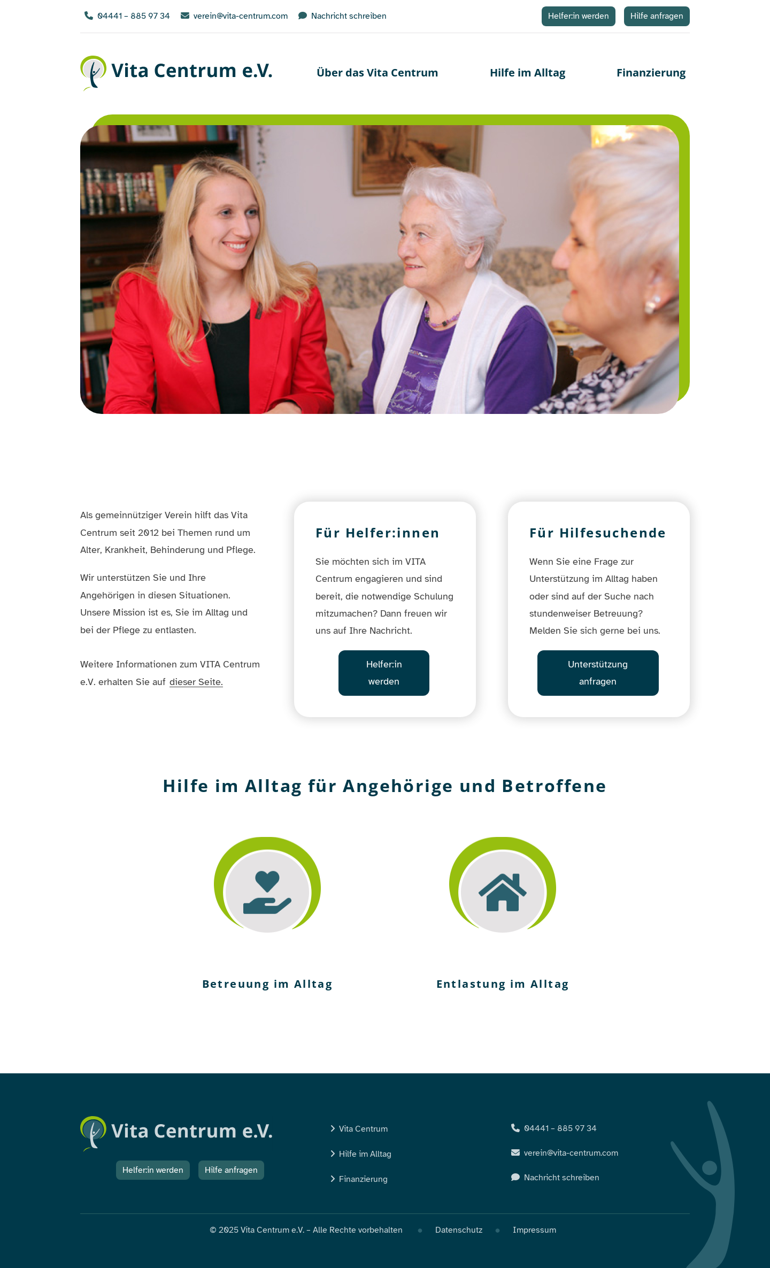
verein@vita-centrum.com (234, 16)
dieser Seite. (196, 682)
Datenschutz (458, 1230)
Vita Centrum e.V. (176, 74)
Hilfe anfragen (656, 16)
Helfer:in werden (578, 16)
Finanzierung (651, 72)
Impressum (534, 1230)
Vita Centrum (363, 1129)
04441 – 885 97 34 (127, 16)
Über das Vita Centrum (377, 72)
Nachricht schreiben (342, 16)
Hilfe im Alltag (527, 72)
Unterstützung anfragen (598, 672)
